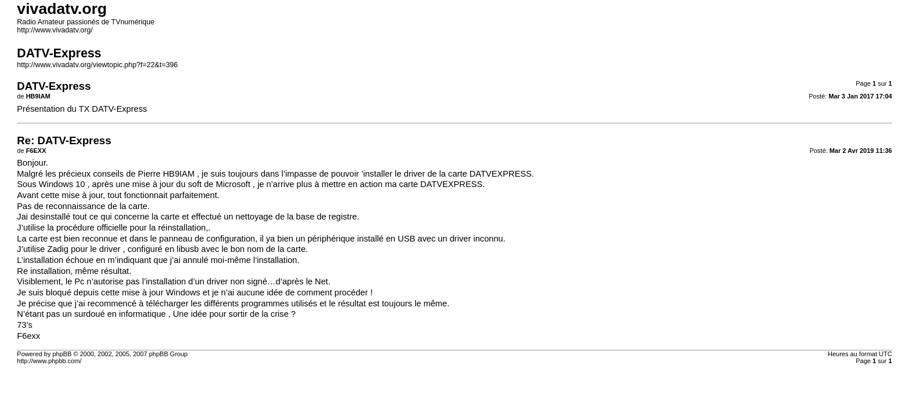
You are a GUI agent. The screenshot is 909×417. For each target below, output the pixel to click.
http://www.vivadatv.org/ (55, 30)
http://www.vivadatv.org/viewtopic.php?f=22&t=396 (97, 65)
